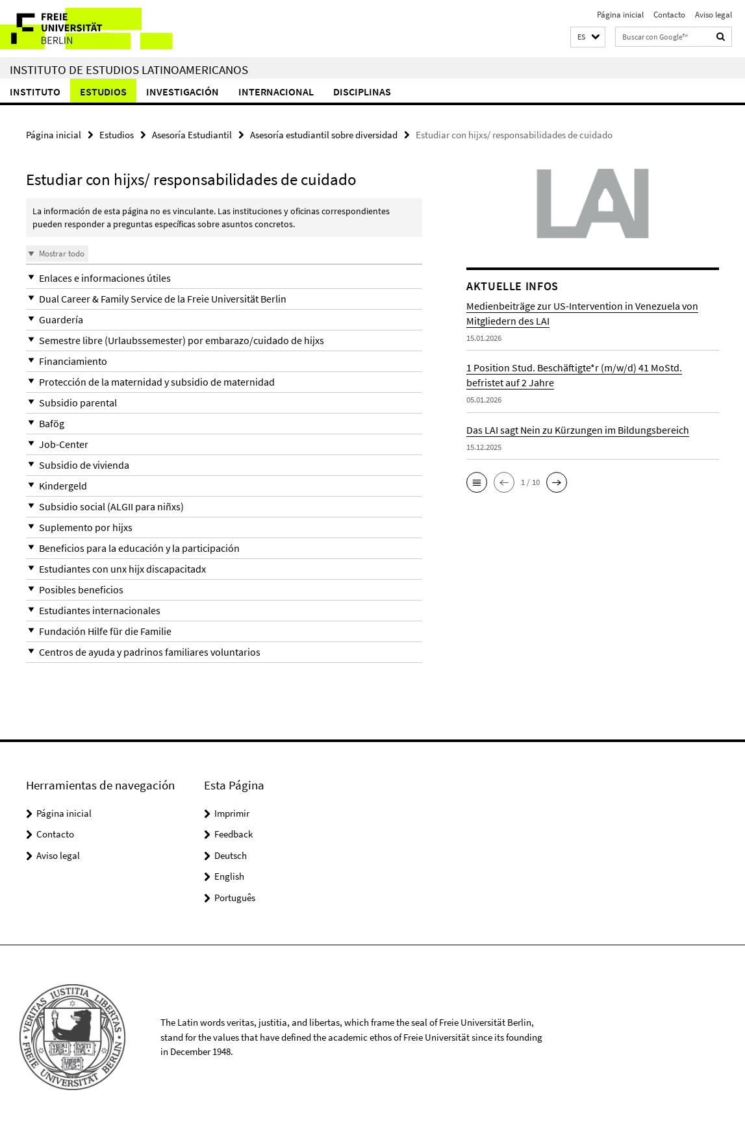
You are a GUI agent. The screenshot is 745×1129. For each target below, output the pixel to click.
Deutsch (230, 855)
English (229, 876)
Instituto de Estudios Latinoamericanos (129, 69)
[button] (587, 37)
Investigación (182, 91)
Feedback (233, 834)
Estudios (103, 91)
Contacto (669, 14)
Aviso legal (713, 14)
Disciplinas (362, 91)
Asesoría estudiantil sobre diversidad (324, 135)
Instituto (35, 91)
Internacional (276, 91)
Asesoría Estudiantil (192, 135)
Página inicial (620, 14)
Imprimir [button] (231, 813)
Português (234, 897)
